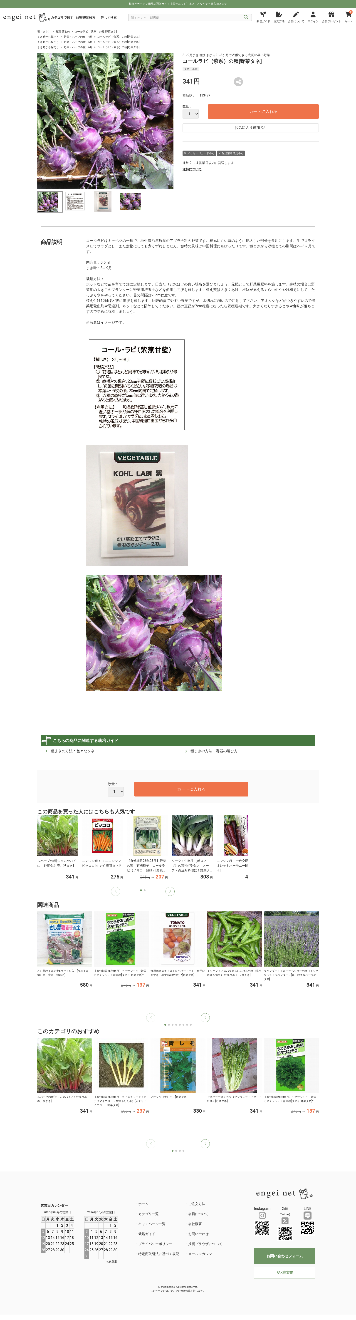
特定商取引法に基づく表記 (158, 1254)
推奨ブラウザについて (205, 1244)
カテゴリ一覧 (148, 1214)
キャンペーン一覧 (152, 1224)
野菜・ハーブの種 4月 (78, 36)
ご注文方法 (196, 1204)
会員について (198, 1214)
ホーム (143, 1204)
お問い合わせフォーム (285, 1256)
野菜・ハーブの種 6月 (78, 47)
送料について (192, 169)
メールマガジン (200, 1254)
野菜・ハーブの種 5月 (78, 42)
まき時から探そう (48, 36)
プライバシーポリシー (155, 1244)
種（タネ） (44, 31)
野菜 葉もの (63, 31)
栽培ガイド (146, 1234)
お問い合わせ (198, 1234)
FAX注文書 (285, 1272)
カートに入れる (263, 111)
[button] (170, 891)
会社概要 (195, 1224)
